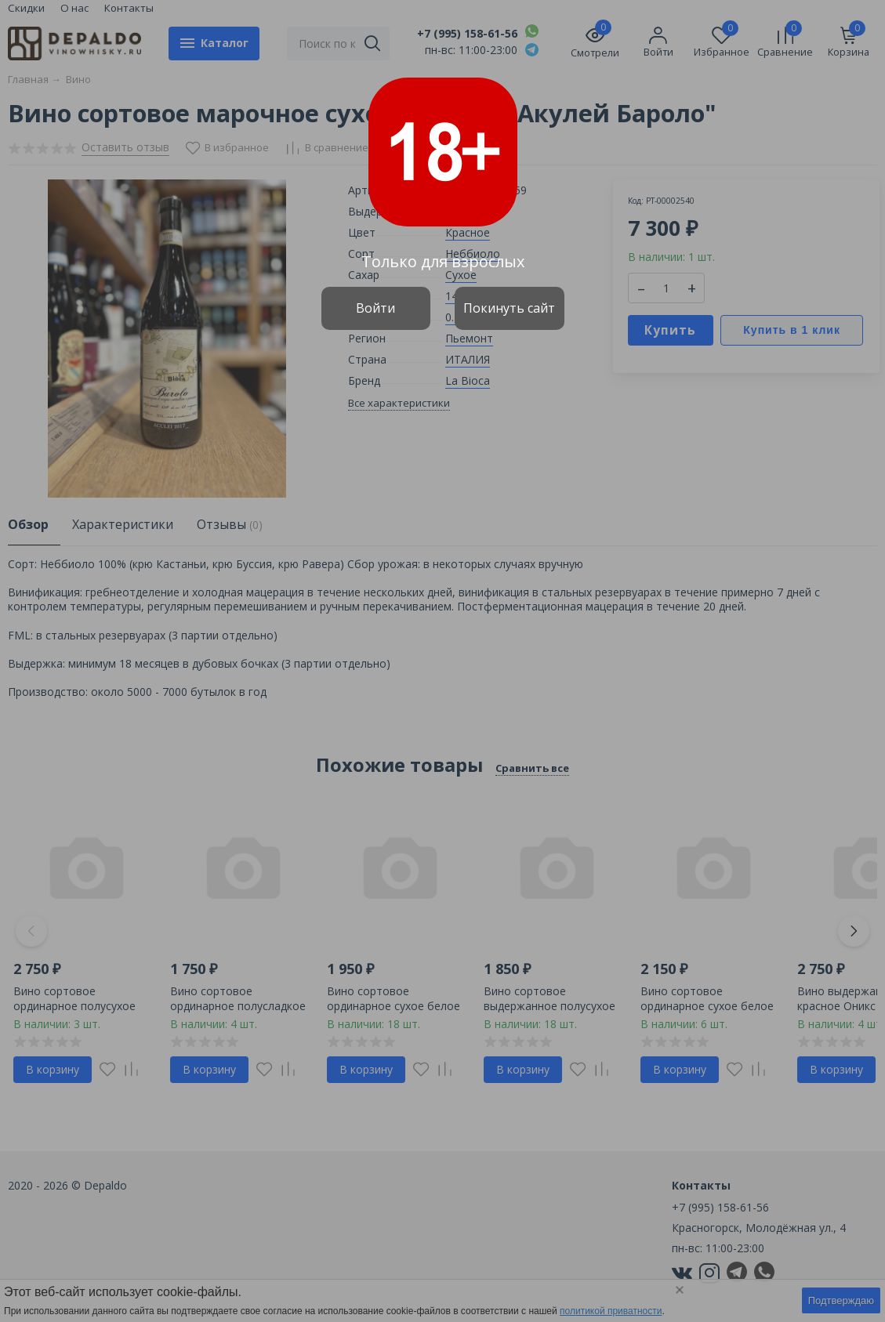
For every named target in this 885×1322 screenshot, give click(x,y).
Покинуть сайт (509, 308)
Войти (375, 308)
